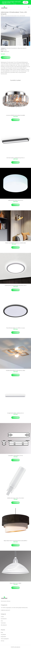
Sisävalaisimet (14, 48)
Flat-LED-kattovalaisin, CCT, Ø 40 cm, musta (15, 328)
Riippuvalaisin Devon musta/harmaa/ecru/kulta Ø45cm (15, 540)
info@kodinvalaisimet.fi (5, 610)
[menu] (28, 7)
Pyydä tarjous (25, 2)
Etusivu (2, 15)
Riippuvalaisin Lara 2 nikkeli (15, 583)
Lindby (18, 48)
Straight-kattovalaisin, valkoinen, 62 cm (15, 413)
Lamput (2, 616)
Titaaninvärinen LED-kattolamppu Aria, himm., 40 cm (15, 285)
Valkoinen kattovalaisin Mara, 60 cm (15, 200)
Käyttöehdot (3, 636)
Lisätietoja (5, 57)
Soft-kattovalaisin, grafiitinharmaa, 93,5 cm (16, 157)
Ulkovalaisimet (4, 625)
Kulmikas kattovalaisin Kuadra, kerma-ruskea (15, 370)
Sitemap (2, 640)
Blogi (2, 632)
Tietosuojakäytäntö (5, 638)
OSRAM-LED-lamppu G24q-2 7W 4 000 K (15, 498)
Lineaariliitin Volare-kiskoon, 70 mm (15, 455)
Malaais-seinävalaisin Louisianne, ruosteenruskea (15, 242)
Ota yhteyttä (3, 634)
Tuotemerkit (8, 48)
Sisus (2, 620)
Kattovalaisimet (23, 48)
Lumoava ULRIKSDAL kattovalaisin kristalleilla (15, 115)
